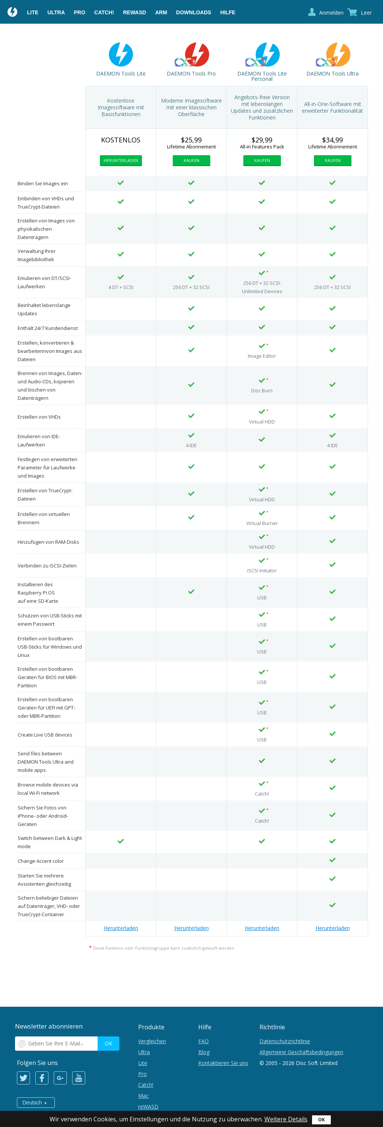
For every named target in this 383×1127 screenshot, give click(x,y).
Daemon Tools (13, 13)
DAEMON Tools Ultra (332, 73)
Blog (204, 1052)
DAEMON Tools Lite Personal (262, 76)
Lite (32, 12)
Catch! (104, 12)
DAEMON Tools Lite (121, 73)
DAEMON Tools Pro (191, 73)
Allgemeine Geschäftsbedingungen (301, 1052)
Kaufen (191, 160)
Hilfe (227, 12)
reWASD (134, 12)
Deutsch (32, 1103)
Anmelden (331, 12)
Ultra (56, 12)
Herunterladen (121, 160)
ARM (161, 12)
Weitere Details (286, 1119)
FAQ (203, 1041)
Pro (79, 12)
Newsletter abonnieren (49, 1026)
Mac (143, 1095)
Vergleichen (152, 1041)
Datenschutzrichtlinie (284, 1041)
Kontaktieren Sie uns (223, 1062)
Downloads (193, 12)
